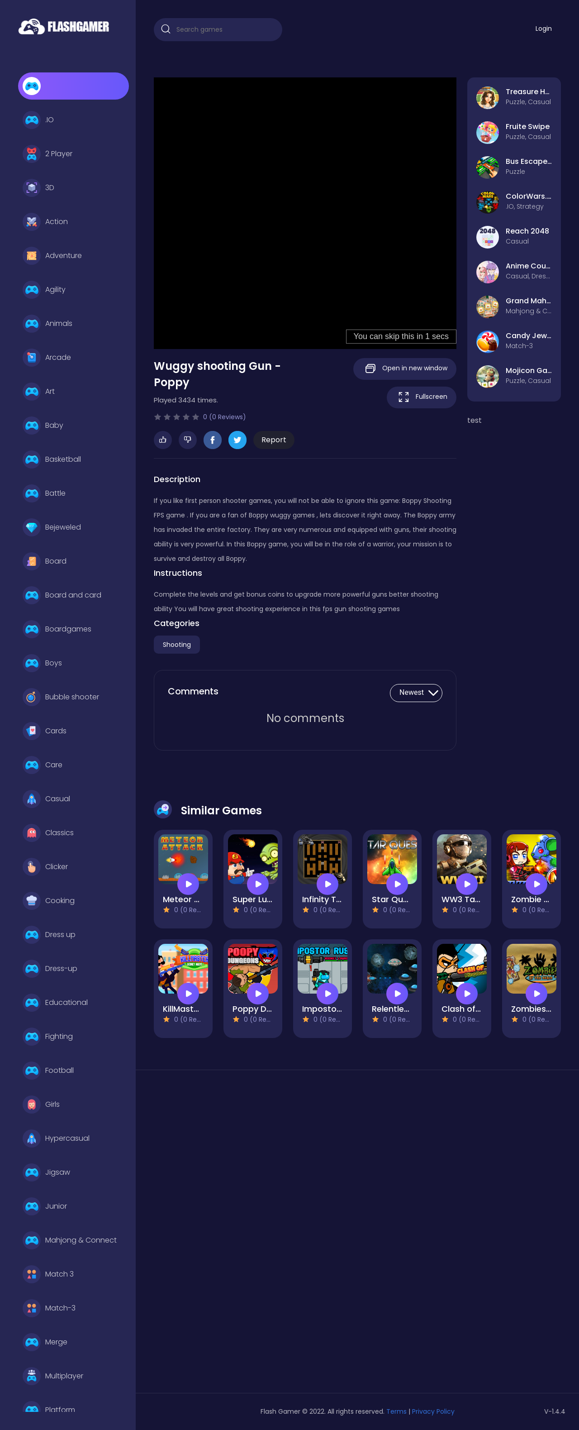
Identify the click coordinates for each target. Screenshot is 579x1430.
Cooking (49, 901)
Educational (55, 1003)
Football (48, 1071)
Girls (41, 1104)
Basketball (52, 459)
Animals (47, 324)
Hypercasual (56, 1138)
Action (45, 222)
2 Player (47, 154)
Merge (45, 1342)
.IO (38, 120)
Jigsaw (46, 1172)
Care (42, 765)
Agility (44, 290)
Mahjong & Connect (70, 1240)
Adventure (52, 256)
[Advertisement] (218, 1235)
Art (39, 392)
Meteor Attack (192, 899)
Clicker (45, 867)
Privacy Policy (433, 1411)
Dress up (49, 935)
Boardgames (57, 629)
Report (273, 440)
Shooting (177, 644)
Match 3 (48, 1274)
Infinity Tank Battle (340, 899)
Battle (44, 493)
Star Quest (394, 899)
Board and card (62, 595)
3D (38, 188)
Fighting (48, 1037)
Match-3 (49, 1308)
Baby (43, 425)
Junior (45, 1206)
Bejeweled (52, 527)
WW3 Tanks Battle (478, 899)
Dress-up (50, 969)
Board (44, 561)
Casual (46, 799)
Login (544, 28)
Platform (49, 1410)
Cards (44, 731)
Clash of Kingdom (477, 1008)
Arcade (47, 358)
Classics (48, 833)
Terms (396, 1411)
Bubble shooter (61, 697)
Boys (42, 663)
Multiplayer (53, 1376)
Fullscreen (421, 397)
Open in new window (404, 369)
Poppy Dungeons (267, 1008)
